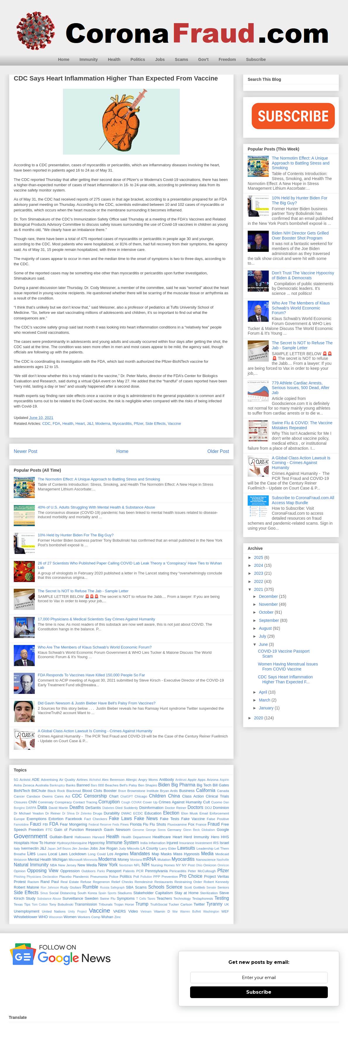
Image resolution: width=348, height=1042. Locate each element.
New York (108, 864)
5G (16, 779)
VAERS (119, 911)
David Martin (58, 808)
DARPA (31, 808)
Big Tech (204, 785)
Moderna (102, 423)
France (201, 824)
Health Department (136, 837)
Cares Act (62, 796)
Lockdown (78, 854)
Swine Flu (108, 898)
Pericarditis (177, 871)
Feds (115, 824)
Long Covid (97, 854)
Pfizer (138, 423)
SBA (130, 887)
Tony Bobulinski (61, 904)
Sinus (44, 893)
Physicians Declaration (42, 876)
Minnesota (90, 859)
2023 (259, 573)
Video (133, 911)
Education (152, 813)
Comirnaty (46, 802)
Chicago (141, 796)
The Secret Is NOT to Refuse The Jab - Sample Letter (83, 591)
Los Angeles (117, 854)
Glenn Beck (191, 829)
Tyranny (214, 903)
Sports (112, 893)
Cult (206, 802)
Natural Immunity (31, 864)
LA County (149, 848)
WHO (43, 917)
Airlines (82, 779)
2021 (259, 589)
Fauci (35, 824)
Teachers (164, 898)
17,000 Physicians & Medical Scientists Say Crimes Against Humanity (96, 619)
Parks (101, 871)
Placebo (65, 876)
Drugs (97, 813)
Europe (19, 819)
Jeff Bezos (64, 848)
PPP (156, 876)
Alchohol (95, 779)
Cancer (19, 796)
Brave (122, 791)
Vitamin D (162, 911)
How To (36, 843)
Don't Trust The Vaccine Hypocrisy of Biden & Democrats (303, 275)
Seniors (223, 887)
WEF (225, 911)
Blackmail (73, 791)
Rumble (90, 886)
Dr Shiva (68, 813)
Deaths (76, 807)
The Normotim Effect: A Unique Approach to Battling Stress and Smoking (99, 479)
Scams (181, 59)
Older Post (218, 451)
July (263, 636)
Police (113, 876)
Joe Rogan (108, 848)
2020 (259, 718)
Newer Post (25, 451)
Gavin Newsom (117, 829)
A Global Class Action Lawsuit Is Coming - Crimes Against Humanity (95, 731)
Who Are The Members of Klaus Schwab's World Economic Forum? (94, 647)
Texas (18, 904)
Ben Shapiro (147, 785)
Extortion (56, 819)
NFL (137, 865)
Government (30, 836)
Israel (224, 843)
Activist (25, 779)
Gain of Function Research (78, 829)
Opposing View (42, 870)
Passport (113, 871)
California (205, 790)
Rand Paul (49, 882)
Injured (172, 843)
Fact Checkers (95, 819)
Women (70, 917)
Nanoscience (206, 859)
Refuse (85, 882)
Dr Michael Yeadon (29, 813)
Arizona (212, 779)
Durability (112, 813)
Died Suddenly (127, 808)
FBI (45, 824)
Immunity (89, 59)
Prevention (170, 876)
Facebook (74, 819)
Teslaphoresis (202, 898)
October (267, 612)
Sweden (91, 898)
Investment (203, 843)
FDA (56, 423)
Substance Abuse (49, 898)
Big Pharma (183, 784)
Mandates (140, 853)
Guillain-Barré (61, 837)
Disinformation (151, 807)
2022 (259, 581)
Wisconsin (56, 917)
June (264, 644)
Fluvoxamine (177, 824)
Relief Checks (122, 882)
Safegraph (118, 887)
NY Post (188, 865)
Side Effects (155, 423)
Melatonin (20, 859)
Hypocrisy (96, 843)
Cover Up (150, 802)
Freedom (227, 59)
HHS (225, 837)
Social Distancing (62, 893)
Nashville (223, 859)
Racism (33, 882)
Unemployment (26, 911)
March (265, 700)
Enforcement (219, 813)
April (263, 692)
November (269, 604)
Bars (94, 785)
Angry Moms (148, 779)
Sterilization (209, 893)
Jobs (160, 59)
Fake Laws (120, 818)
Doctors (195, 807)
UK (226, 904)
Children (157, 795)
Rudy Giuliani (70, 887)
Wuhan (107, 917)
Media (207, 853)
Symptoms (126, 898)
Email (203, 813)
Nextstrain (126, 865)
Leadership (205, 848)
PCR (140, 871)
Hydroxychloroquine (72, 843)
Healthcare (161, 837)
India (144, 843)
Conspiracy (63, 802)
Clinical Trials (217, 796)
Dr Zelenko (84, 813)
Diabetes (108, 808)
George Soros (156, 829)
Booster (110, 790)
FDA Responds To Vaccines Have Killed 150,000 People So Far (91, 675)
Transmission (86, 904)
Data (42, 807)
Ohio (199, 865)
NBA (53, 865)
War (175, 911)
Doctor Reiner (175, 808)
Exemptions (36, 819)
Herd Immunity (196, 837)
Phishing (19, 876)
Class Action (193, 796)
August (266, 628)
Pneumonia (99, 876)
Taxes (151, 898)
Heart (80, 423)
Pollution (146, 876)
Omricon (223, 865)
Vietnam (145, 911)
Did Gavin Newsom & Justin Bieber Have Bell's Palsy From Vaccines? (97, 703)
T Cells (141, 898)
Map (155, 854)
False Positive (218, 819)
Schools (156, 886)
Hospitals (21, 843)
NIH (145, 864)
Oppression (70, 871)
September (269, 620)
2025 (259, 557)
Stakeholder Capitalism (153, 893)
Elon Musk (189, 813)
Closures (20, 802)
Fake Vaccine (193, 819)
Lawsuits (186, 848)
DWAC (126, 813)
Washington (211, 911)
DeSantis (93, 807)
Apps (202, 779)
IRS (215, 843)
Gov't (203, 59)
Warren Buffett (190, 911)
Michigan (60, 859)
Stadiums (125, 893)
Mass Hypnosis (186, 854)
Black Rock (56, 791)
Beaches (111, 785)
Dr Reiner (53, 813)
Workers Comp (88, 917)
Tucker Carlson (180, 904)
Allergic (131, 779)
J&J (90, 423)
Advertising (49, 779)
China (174, 795)
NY (178, 865)
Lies (31, 853)
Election (171, 812)
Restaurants (163, 882)
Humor (50, 843)
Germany (174, 829)
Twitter (199, 904)
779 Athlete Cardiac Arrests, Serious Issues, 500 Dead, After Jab (301, 388)
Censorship (95, 795)
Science (174, 886)
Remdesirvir (144, 882)
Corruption (109, 801)
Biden (164, 784)
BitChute (39, 790)
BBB (101, 785)
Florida (136, 824)
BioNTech (22, 790)
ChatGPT (126, 796)
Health (114, 59)
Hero (215, 837)
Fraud (214, 824)
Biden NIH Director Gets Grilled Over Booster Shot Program (300, 235)
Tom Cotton (40, 904)
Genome (138, 829)
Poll (136, 876)
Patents (129, 871)
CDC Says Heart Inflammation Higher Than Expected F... (285, 679)
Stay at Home (187, 893)
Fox (191, 824)
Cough (125, 802)
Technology (182, 898)
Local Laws (58, 854)
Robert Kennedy (216, 882)
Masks (166, 854)
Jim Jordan (80, 848)
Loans (42, 854)
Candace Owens (40, 796)
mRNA (149, 859)
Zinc (117, 917)
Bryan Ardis (169, 791)
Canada (223, 791)
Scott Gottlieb (194, 887)
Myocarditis (122, 423)
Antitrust (181, 779)
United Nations (54, 911)
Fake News (146, 818)
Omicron (209, 865)
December (269, 596)
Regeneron (101, 882)
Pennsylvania (156, 871)
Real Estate (70, 882)
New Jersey (67, 865)
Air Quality (67, 779)
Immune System (122, 842)
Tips (27, 904)
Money (123, 859)
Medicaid (222, 854)
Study (30, 898)
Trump (141, 903)
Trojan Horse (124, 904)
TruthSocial (158, 904)
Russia (104, 887)
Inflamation (157, 843)
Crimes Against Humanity (180, 802)
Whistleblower (25, 917)
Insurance (186, 843)
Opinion (19, 871)
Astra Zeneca (24, 785)
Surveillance (72, 898)
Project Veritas (216, 876)
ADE (35, 779)
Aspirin (224, 779)
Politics (137, 59)
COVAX (136, 802)
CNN (32, 802)
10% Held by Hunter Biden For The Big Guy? (75, 535)
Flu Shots (158, 824)
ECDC (138, 813)
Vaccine (174, 423)
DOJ (208, 808)
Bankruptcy (57, 785)
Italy (17, 848)
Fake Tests (169, 819)
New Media (87, 865)
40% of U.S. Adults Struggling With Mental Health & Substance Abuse (96, 507)
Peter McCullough (202, 871)
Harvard (98, 837)
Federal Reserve (100, 824)
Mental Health (39, 859)
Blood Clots (92, 790)
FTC (49, 829)
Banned (83, 785)
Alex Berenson (113, 779)
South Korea (87, 893)
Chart (113, 796)
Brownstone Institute (143, 791)
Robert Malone (26, 887)
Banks (70, 785)
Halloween (83, 837)
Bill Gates (221, 785)
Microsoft (75, 859)
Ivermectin (30, 848)
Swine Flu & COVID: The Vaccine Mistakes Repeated (302, 425)
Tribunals (106, 904)
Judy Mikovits (129, 848)
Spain (102, 893)
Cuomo (216, 802)
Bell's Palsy (128, 785)
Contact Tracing (85, 802)
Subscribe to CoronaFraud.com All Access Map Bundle (303, 500)
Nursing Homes (163, 865)
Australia (42, 785)
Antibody (166, 779)
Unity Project (77, 911)
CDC (46, 423)
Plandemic (81, 876)
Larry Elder (167, 848)
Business (187, 790)
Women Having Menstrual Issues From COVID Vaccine (288, 666)
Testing (221, 898)
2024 (259, 565)
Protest (20, 882)
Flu (145, 824)
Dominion (221, 807)
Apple (192, 779)
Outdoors (88, 871)
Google (223, 829)
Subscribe (256, 59)
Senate (211, 887)
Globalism (208, 829)
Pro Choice (190, 876)
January (267, 708)
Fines (124, 824)
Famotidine (21, 824)
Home (64, 59)
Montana (136, 859)
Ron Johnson (50, 887)
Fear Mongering (73, 824)
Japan (51, 848)
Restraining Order (188, 882)
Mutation (164, 859)
